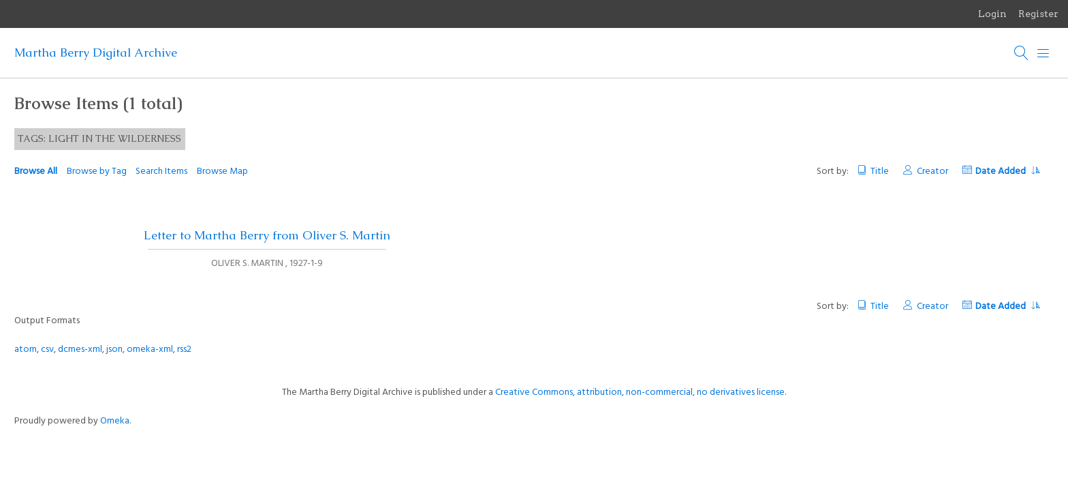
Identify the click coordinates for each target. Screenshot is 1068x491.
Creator (932, 171)
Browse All (35, 171)
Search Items (161, 171)
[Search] (1022, 53)
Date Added (1007, 171)
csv (47, 349)
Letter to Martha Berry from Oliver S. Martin (267, 235)
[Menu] (1043, 53)
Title (879, 171)
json (114, 349)
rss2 (184, 349)
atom (25, 349)
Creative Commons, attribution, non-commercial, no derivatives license (640, 392)
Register (1038, 13)
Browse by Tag (97, 171)
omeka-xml (150, 349)
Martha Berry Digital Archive (95, 52)
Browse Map (222, 171)
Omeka (114, 421)
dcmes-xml (80, 349)
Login (992, 13)
